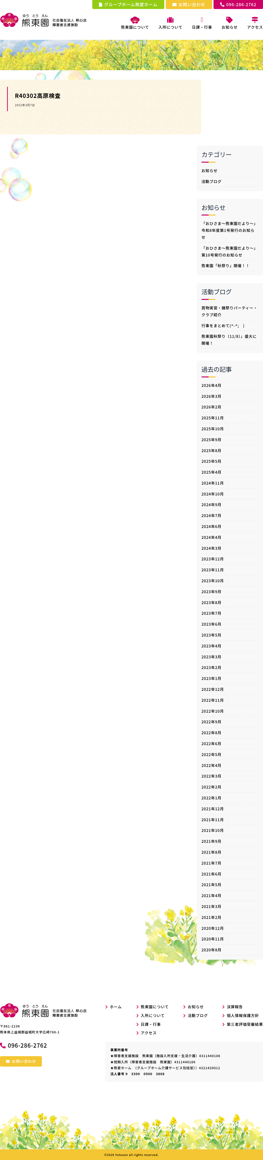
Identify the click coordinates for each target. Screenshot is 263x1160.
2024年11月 (212, 483)
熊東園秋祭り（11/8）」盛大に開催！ (229, 339)
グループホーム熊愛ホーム (128, 4)
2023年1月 (211, 678)
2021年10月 (212, 830)
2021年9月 (211, 841)
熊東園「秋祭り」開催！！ (225, 265)
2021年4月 (211, 895)
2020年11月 (212, 939)
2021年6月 (211, 873)
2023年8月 (211, 602)
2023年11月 (212, 569)
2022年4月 (211, 765)
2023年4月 (211, 645)
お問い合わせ (188, 4)
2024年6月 (211, 526)
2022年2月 (211, 786)
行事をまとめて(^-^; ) (223, 325)
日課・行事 (151, 1024)
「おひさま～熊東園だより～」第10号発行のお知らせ (229, 251)
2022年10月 (212, 711)
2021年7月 (211, 863)
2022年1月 (211, 797)
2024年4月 (211, 537)
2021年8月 (211, 852)
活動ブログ (211, 181)
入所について (153, 1015)
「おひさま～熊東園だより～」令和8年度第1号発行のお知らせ (229, 230)
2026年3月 (211, 396)
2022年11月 (212, 700)
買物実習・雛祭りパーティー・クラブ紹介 (229, 311)
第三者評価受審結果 (245, 1024)
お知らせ (209, 170)
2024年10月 (212, 493)
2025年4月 (211, 472)
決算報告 (235, 1006)
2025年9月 (211, 439)
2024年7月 (211, 515)
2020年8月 (211, 949)
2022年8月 (211, 732)
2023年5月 (211, 634)
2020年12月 (212, 928)
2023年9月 (211, 591)
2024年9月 (211, 504)
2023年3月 (211, 656)
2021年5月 (211, 884)
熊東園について (135, 23)
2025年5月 (211, 461)
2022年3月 (211, 776)
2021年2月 (211, 917)
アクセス (149, 1033)
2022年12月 (212, 689)
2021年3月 (211, 906)
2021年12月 (212, 808)
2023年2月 (211, 667)
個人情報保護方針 (243, 1015)
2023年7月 (211, 613)
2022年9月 (211, 721)
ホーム (113, 1006)
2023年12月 (212, 559)
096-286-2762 (238, 4)
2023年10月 (212, 580)
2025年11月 (212, 417)
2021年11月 (212, 819)
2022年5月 (211, 754)
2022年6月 (211, 743)
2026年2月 (211, 407)
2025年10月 (212, 428)
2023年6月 (211, 624)
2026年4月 (211, 385)
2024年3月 (211, 548)
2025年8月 (211, 450)
